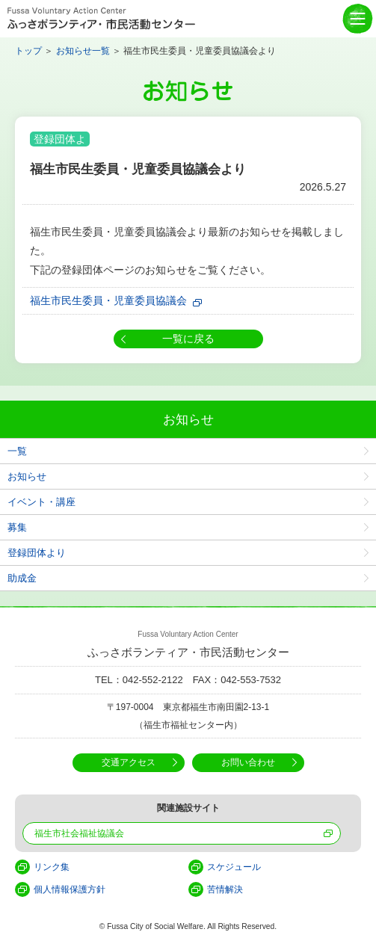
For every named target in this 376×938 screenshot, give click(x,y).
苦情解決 (225, 889)
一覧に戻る (188, 339)
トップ (28, 51)
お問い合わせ (248, 762)
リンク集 (52, 867)
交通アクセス (128, 762)
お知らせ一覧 (83, 51)
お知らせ (26, 476)
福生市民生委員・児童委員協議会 (108, 300)
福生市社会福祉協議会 (79, 833)
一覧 (17, 451)
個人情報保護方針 (69, 889)
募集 (17, 527)
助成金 (22, 578)
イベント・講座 (41, 501)
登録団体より (36, 552)
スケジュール (234, 867)
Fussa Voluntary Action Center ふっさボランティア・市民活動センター (101, 18)
